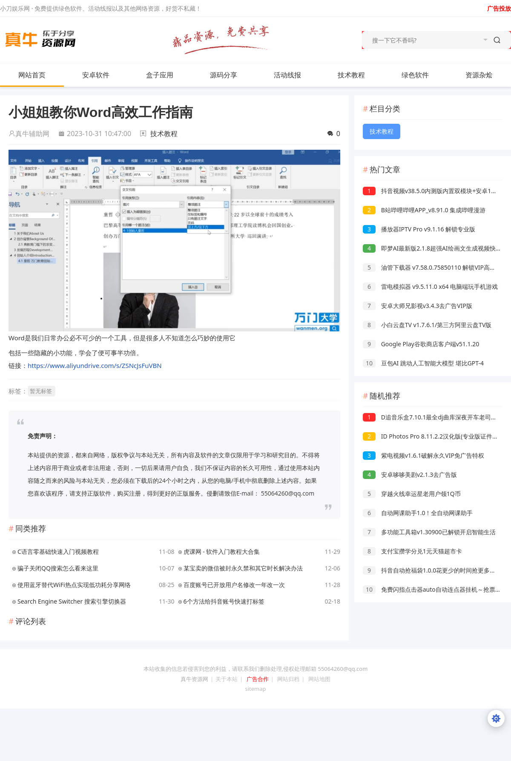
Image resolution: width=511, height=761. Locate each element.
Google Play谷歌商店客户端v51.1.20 (421, 344)
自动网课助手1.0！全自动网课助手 (418, 513)
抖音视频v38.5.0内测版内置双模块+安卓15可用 (434, 191)
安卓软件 (104, 75)
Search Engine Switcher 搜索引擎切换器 (71, 601)
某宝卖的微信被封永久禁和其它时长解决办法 (243, 568)
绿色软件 (415, 75)
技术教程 (351, 75)
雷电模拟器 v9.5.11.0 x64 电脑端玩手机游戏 (430, 286)
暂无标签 (41, 391)
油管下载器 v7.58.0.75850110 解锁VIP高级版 (432, 267)
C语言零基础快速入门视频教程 (58, 551)
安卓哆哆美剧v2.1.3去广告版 (410, 474)
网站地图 (319, 679)
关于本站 (226, 679)
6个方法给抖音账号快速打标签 (224, 601)
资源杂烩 (487, 75)
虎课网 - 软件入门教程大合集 (222, 551)
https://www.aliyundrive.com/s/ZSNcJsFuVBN (95, 365)
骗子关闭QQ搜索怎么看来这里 (57, 568)
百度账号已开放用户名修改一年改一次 (234, 585)
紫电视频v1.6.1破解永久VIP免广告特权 (423, 455)
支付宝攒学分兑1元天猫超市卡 (412, 551)
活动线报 (287, 75)
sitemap (255, 689)
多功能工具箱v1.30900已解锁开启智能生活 (429, 532)
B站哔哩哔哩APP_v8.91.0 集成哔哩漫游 (424, 210)
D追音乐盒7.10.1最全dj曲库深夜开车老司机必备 (436, 417)
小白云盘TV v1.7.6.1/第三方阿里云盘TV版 (427, 325)
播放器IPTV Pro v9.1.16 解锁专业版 (419, 229)
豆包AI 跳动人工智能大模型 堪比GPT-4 (423, 363)
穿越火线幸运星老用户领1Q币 (412, 494)
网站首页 (32, 75)
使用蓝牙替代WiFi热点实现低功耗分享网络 (74, 585)
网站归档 (288, 679)
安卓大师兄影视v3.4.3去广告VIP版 (417, 306)
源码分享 (223, 75)
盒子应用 (159, 75)
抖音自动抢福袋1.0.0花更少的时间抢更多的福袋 (435, 570)
